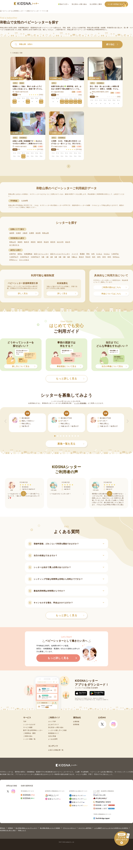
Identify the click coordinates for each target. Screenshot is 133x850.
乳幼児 (88, 257)
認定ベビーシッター (41, 254)
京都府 (18, 233)
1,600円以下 (13, 257)
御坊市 (39, 242)
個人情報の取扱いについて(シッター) (26, 828)
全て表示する (14, 245)
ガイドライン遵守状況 (84, 828)
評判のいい (13, 260)
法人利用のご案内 (96, 4)
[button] (54, 436)
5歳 (64, 257)
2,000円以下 (24, 257)
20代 (99, 257)
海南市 (20, 242)
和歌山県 (45, 233)
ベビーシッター (48, 27)
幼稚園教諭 (28, 254)
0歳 (43, 257)
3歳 (55, 257)
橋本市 (26, 242)
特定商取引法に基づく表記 (8, 830)
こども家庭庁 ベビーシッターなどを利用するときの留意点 (111, 828)
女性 (93, 254)
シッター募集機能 (80, 403)
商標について (22, 830)
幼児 (93, 257)
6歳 (68, 257)
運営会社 (2, 828)
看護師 (82, 254)
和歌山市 (12, 242)
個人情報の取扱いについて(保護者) (50, 828)
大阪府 (25, 233)
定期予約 (12, 254)
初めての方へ (63, 4)
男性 (88, 254)
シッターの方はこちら (118, 4)
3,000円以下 (35, 257)
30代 (104, 257)
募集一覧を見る (70, 443)
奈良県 (38, 233)
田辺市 (46, 242)
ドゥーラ (75, 254)
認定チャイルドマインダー (60, 254)
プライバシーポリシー (69, 828)
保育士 (20, 254)
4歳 (60, 257)
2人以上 (99, 254)
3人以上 (107, 254)
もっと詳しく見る (70, 615)
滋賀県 (11, 233)
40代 (109, 257)
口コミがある (24, 260)
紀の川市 (60, 242)
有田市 (33, 242)
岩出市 (67, 242)
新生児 (81, 257)
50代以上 (116, 257)
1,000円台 (115, 254)
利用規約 (10, 828)
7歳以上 (74, 257)
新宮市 (52, 242)
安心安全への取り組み (79, 4)
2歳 (51, 257)
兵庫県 (31, 233)
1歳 (47, 257)
